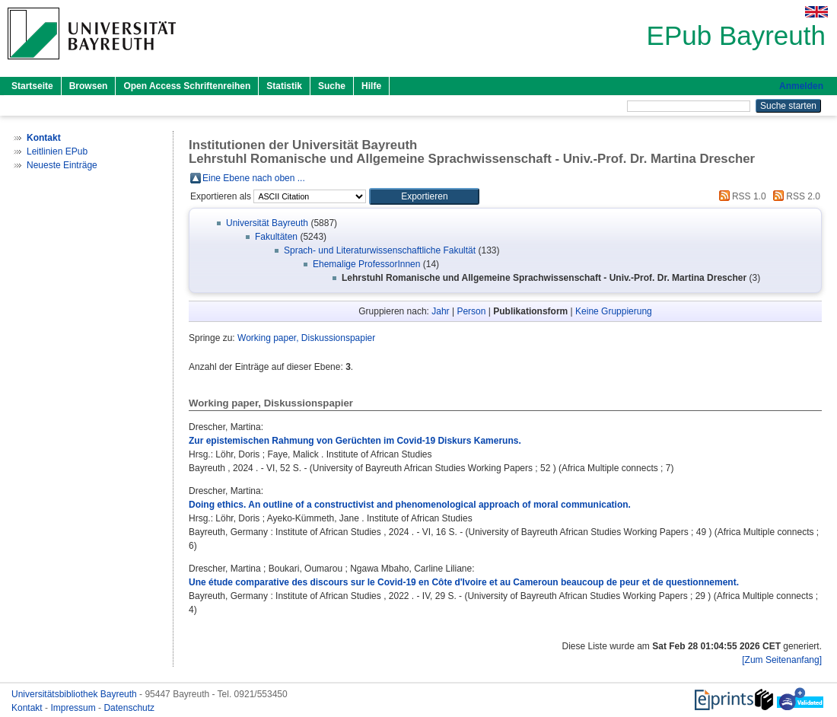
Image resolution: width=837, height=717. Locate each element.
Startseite (32, 86)
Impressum (74, 708)
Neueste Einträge (62, 165)
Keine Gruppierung (613, 311)
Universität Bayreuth (267, 223)
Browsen (88, 86)
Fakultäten (276, 236)
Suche (331, 86)
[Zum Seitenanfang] (782, 660)
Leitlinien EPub (57, 151)
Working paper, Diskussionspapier (306, 338)
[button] (424, 196)
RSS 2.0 (794, 196)
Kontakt (28, 708)
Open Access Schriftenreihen (186, 86)
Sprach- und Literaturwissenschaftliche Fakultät (380, 250)
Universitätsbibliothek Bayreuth (75, 694)
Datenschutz (128, 708)
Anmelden (801, 86)
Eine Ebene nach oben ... (253, 178)
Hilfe (371, 86)
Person (471, 311)
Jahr (440, 311)
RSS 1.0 (740, 196)
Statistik (284, 86)
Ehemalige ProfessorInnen (366, 264)
